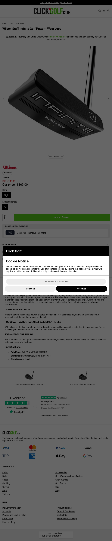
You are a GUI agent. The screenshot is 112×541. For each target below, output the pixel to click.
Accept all (81, 289)
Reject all (30, 289)
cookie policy (12, 269)
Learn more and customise (56, 281)
